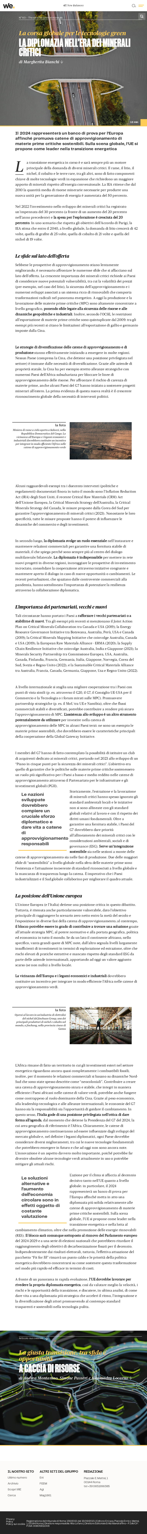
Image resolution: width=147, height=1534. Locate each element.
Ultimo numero (17, 1477)
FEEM (43, 1483)
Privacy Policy (10, 1520)
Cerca (12, 1495)
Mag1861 (45, 1495)
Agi (42, 1489)
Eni (41, 1477)
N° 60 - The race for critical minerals (41, 18)
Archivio (13, 1483)
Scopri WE (14, 1489)
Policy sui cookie (15, 1524)
